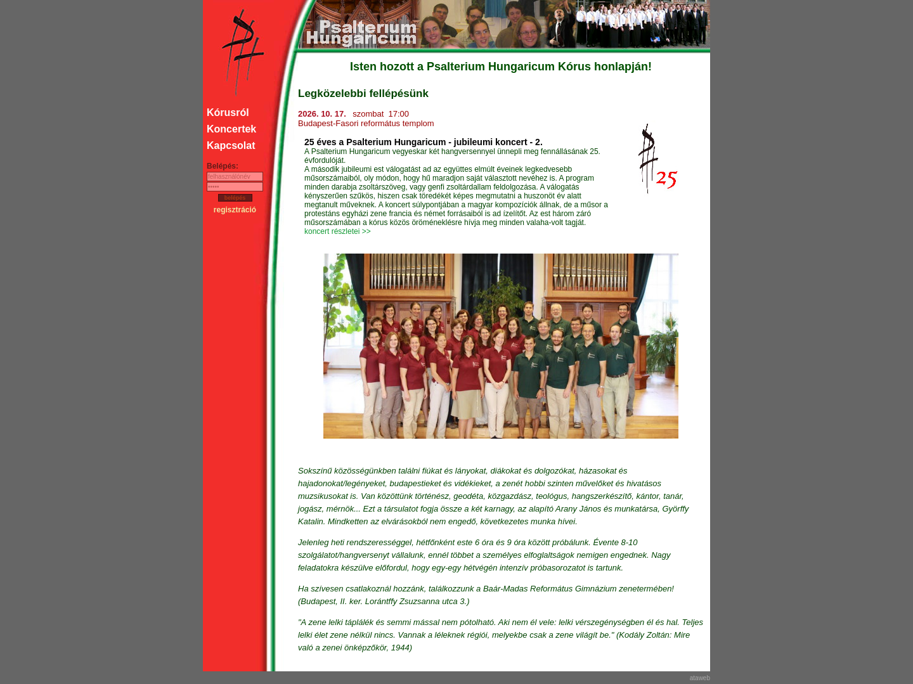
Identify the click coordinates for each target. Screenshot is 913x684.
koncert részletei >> (337, 231)
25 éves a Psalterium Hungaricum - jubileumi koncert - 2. (423, 142)
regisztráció (235, 209)
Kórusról (228, 112)
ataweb (700, 677)
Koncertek (231, 129)
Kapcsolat (231, 145)
